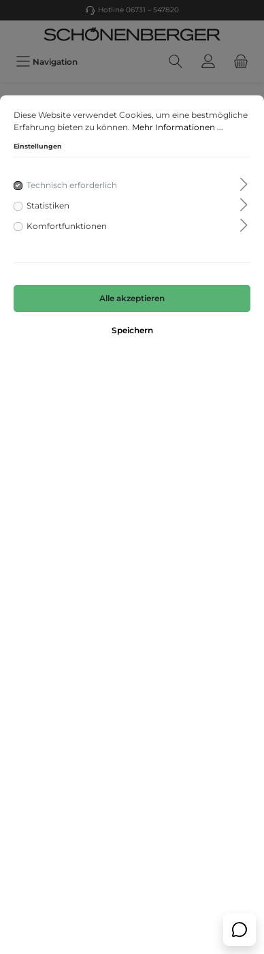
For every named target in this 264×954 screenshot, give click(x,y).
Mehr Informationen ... (177, 127)
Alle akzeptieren (132, 298)
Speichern (132, 330)
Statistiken (48, 205)
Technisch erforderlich (72, 185)
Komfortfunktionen (67, 226)
